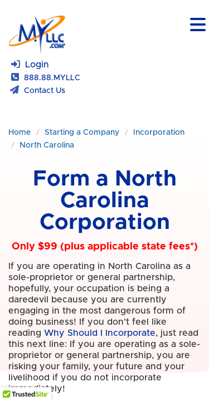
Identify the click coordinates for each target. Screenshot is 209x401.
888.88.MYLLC (52, 78)
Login (37, 64)
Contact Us (44, 91)
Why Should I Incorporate (99, 344)
